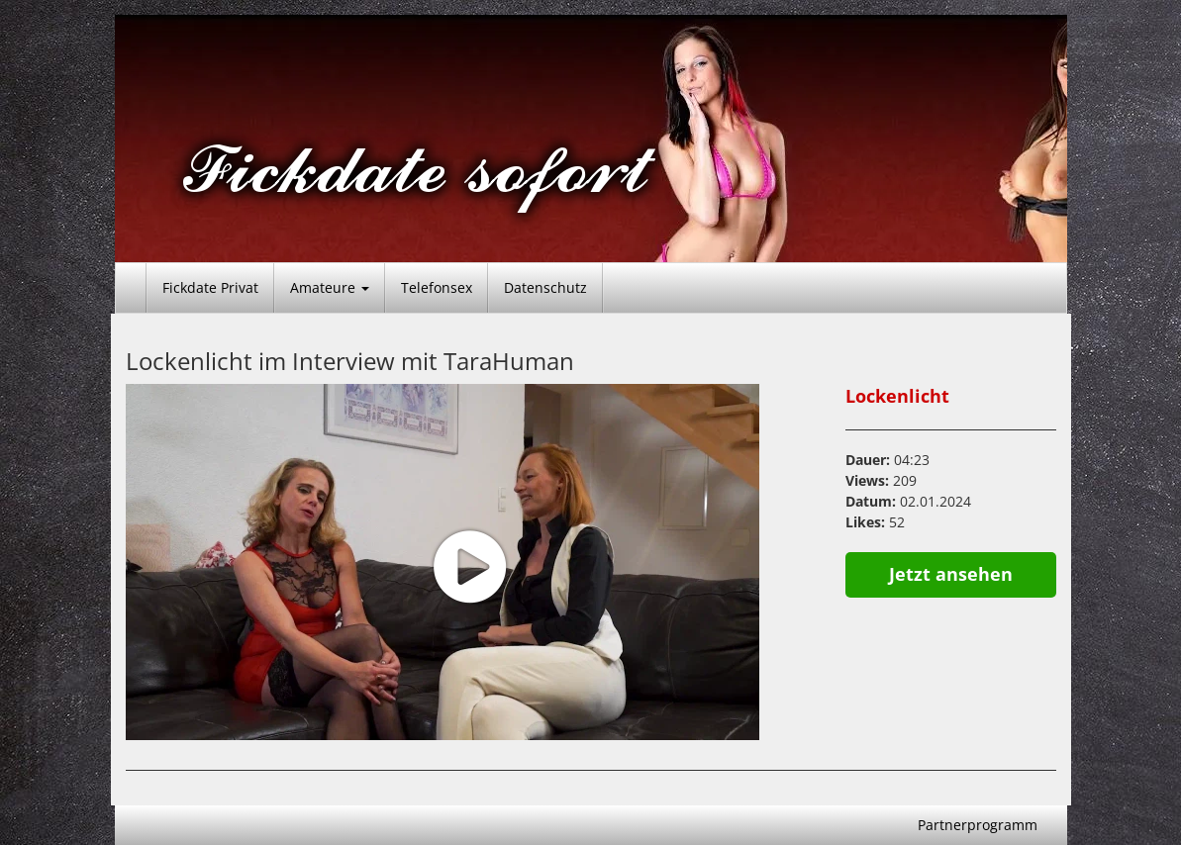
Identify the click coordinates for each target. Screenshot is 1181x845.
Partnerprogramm (977, 824)
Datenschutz (545, 287)
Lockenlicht (897, 396)
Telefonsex (436, 287)
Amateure (329, 287)
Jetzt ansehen (951, 574)
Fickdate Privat (210, 287)
